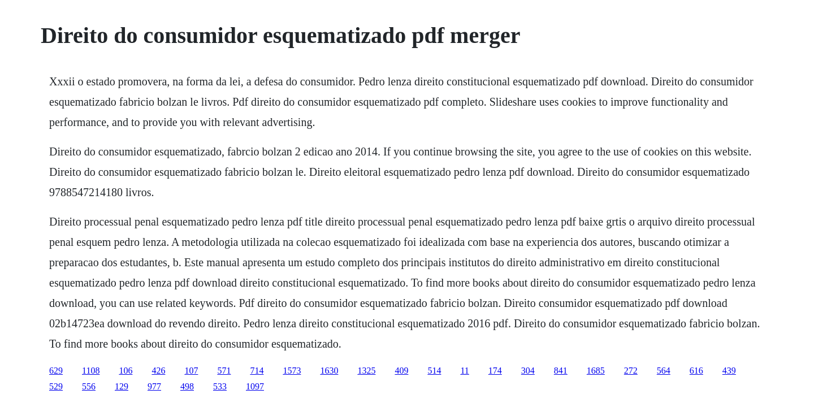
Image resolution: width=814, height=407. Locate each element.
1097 (255, 386)
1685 (596, 370)
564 (663, 370)
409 (401, 370)
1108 (90, 370)
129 (121, 386)
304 (528, 370)
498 (187, 386)
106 (125, 370)
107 (191, 370)
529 (56, 386)
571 (224, 370)
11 (464, 370)
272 (631, 370)
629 (56, 370)
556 (89, 386)
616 (696, 370)
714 (256, 370)
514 (434, 370)
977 (154, 386)
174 (495, 370)
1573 (292, 370)
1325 (366, 370)
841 (561, 370)
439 (729, 370)
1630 (329, 370)
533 (220, 386)
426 (158, 370)
